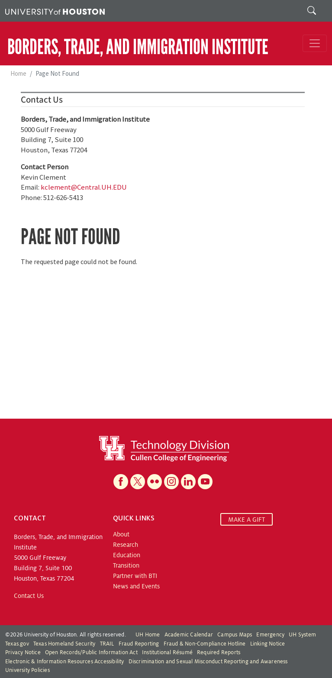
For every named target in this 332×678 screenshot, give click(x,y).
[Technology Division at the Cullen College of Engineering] (164, 448)
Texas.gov (17, 644)
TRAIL (107, 644)
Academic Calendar (188, 635)
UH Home (147, 635)
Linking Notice (267, 644)
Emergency (270, 635)
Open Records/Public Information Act (91, 652)
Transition (126, 565)
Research (125, 544)
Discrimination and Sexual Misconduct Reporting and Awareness (208, 662)
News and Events (136, 586)
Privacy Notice (23, 652)
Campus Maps (234, 635)
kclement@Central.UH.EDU (84, 187)
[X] (137, 481)
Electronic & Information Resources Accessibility (64, 662)
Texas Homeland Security (64, 644)
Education (126, 555)
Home (18, 73)
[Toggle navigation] (315, 43)
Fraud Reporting (139, 644)
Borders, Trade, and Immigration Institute (137, 47)
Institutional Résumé (167, 652)
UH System (302, 635)
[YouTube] (205, 481)
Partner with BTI (135, 575)
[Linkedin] (188, 481)
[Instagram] (171, 481)
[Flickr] (154, 481)
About (121, 534)
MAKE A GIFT (246, 519)
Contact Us (29, 595)
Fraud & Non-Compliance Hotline (205, 644)
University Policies (27, 670)
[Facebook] (120, 481)
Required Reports (218, 652)
